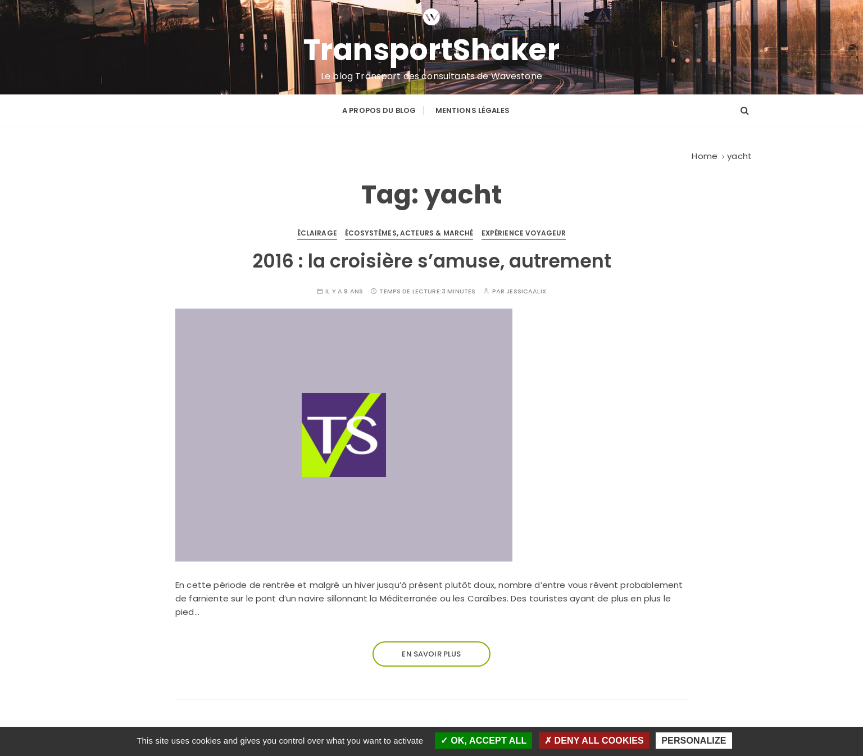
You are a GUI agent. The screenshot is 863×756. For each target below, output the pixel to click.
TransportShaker (431, 50)
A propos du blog (379, 110)
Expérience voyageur (524, 233)
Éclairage (317, 233)
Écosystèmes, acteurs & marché (409, 233)
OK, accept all (483, 740)
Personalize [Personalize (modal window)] (693, 740)
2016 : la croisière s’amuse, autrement (431, 261)
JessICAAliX (526, 291)
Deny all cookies (594, 740)
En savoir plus (431, 654)
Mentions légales (472, 110)
